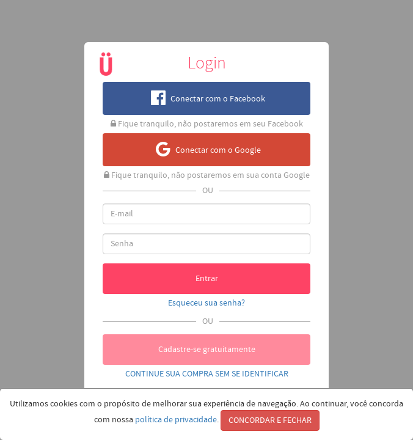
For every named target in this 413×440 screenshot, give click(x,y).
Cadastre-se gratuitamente (206, 349)
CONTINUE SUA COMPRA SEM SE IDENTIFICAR (206, 374)
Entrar (207, 278)
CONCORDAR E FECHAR (270, 420)
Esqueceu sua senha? (206, 303)
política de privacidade (176, 419)
